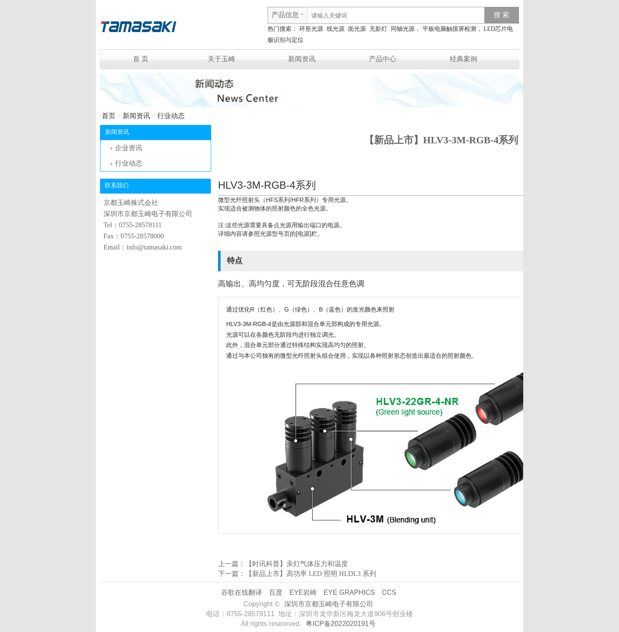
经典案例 (463, 58)
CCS (389, 592)
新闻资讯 (301, 58)
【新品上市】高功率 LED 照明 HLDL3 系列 (310, 573)
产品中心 (382, 58)
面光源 (357, 29)
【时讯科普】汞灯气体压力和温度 (296, 563)
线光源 (336, 29)
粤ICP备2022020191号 (341, 623)
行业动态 (171, 115)
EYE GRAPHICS (349, 592)
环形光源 (311, 29)
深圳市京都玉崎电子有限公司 (328, 604)
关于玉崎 (221, 58)
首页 (108, 115)
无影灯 (378, 29)
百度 (276, 592)
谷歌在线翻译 (241, 592)
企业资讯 (126, 147)
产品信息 (285, 14)
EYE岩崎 (303, 592)
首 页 (140, 58)
